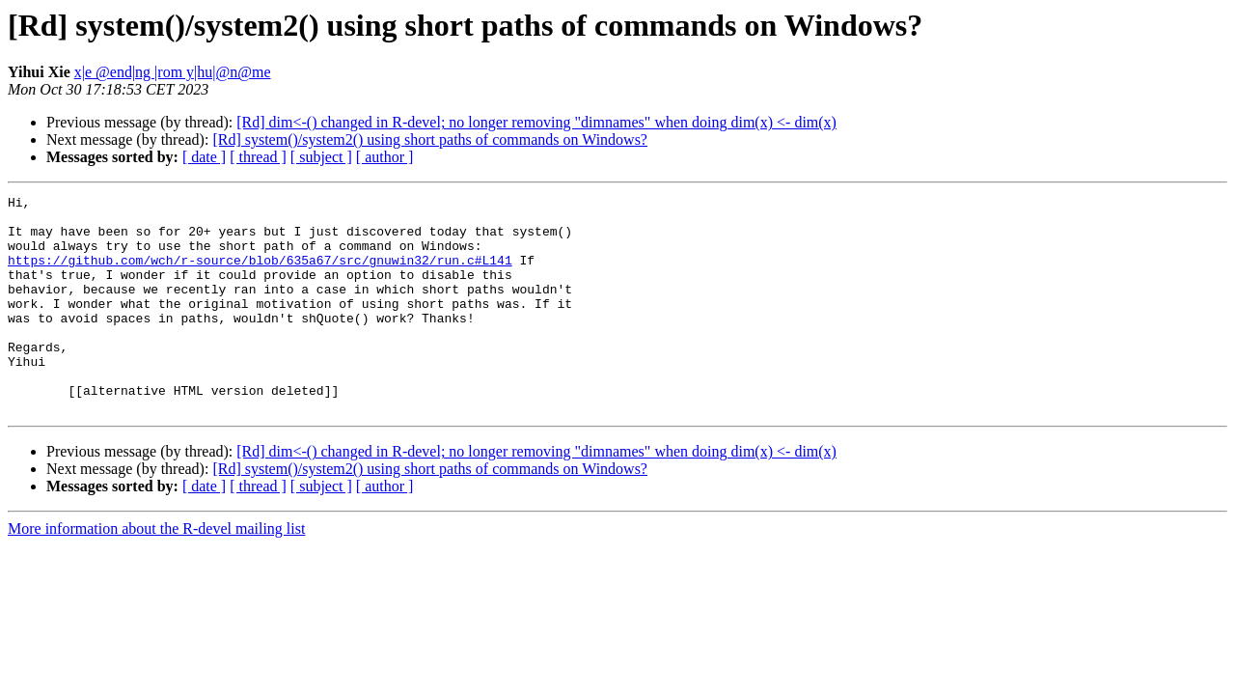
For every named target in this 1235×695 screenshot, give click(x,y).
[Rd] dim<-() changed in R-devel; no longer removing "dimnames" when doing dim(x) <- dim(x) (536, 122)
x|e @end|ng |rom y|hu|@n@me (172, 72)
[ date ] (204, 157)
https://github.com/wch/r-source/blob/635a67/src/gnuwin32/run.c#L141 (260, 274)
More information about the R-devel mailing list (156, 572)
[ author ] (385, 157)
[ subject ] (321, 157)
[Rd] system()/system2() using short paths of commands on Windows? (429, 139)
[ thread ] (258, 157)
